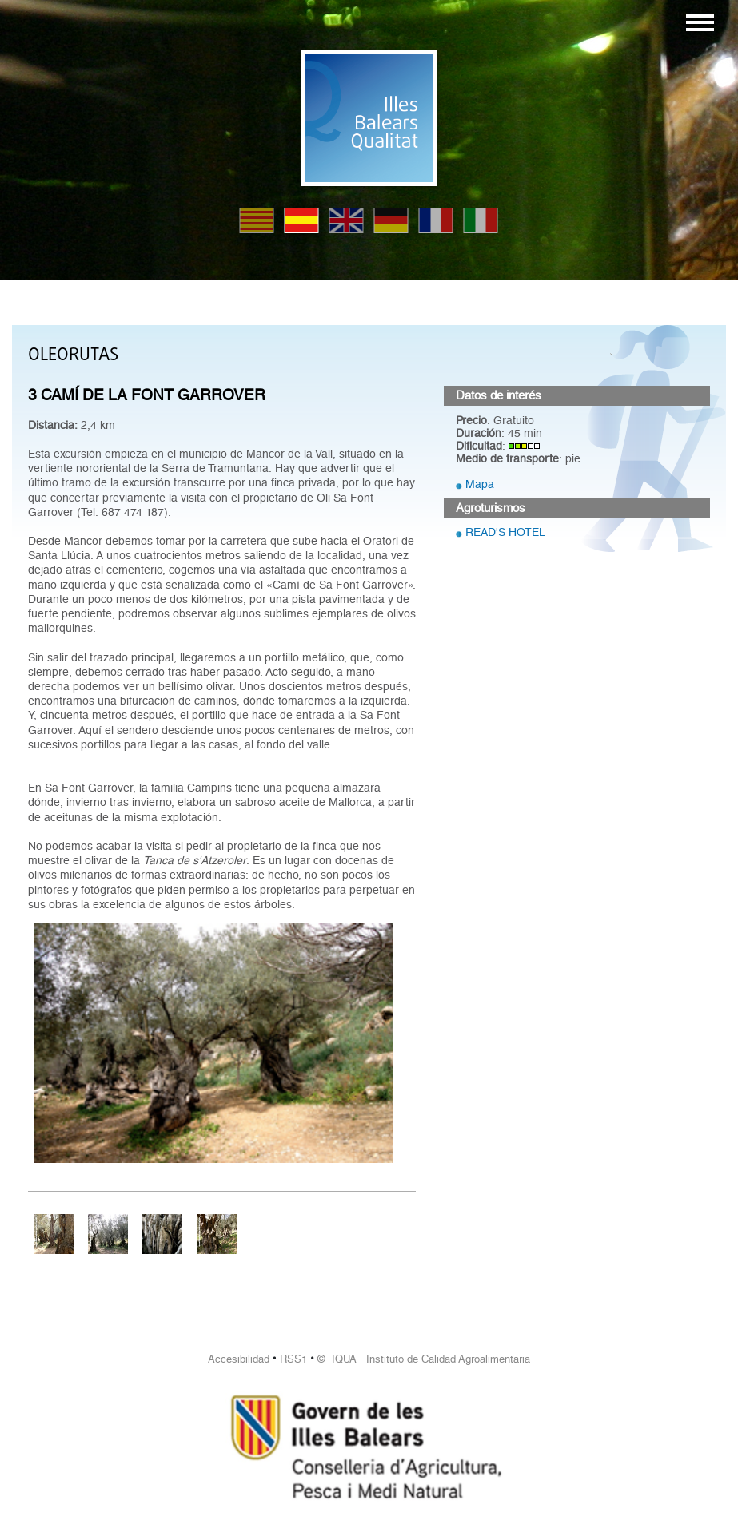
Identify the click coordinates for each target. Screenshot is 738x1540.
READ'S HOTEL (505, 532)
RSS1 (293, 1359)
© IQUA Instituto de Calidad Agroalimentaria (423, 1359)
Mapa (479, 484)
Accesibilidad (238, 1359)
